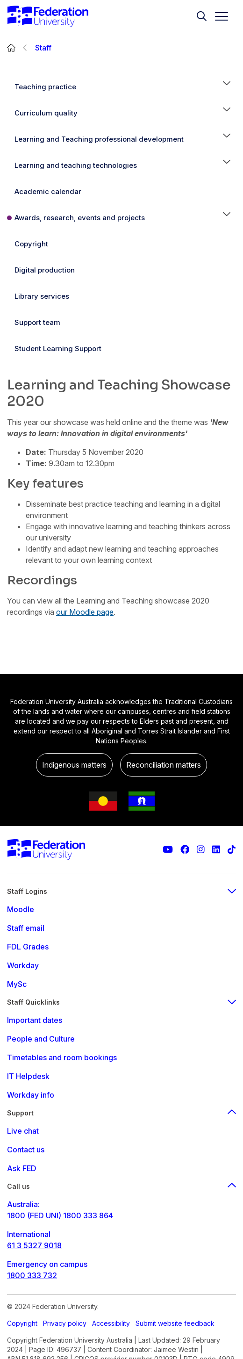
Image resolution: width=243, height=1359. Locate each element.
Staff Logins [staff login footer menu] (121, 891)
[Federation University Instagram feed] (201, 849)
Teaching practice (45, 86)
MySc (17, 984)
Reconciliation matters (163, 764)
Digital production (44, 270)
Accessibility (111, 1323)
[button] (226, 87)
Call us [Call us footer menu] (121, 1186)
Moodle (20, 909)
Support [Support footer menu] (121, 1113)
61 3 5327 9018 (34, 1245)
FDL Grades (28, 946)
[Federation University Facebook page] (184, 849)
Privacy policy (64, 1323)
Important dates (34, 1020)
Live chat (23, 1131)
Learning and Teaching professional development (99, 139)
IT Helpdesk (28, 1076)
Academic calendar (47, 191)
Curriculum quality (46, 112)
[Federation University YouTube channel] (168, 849)
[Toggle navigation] (217, 16)
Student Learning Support (57, 348)
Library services (41, 296)
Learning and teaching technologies (75, 165)
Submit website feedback (175, 1323)
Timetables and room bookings (62, 1057)
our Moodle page (85, 612)
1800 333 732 (32, 1275)
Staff (43, 47)
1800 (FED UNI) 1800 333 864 (60, 1215)
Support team (37, 322)
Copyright (31, 243)
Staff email (25, 928)
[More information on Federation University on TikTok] (232, 849)
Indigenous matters (74, 764)
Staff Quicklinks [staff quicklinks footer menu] (121, 1002)
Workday (23, 965)
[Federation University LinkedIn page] (216, 849)
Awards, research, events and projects (79, 217)
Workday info (30, 1095)
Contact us (25, 1149)
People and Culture (41, 1038)
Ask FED (21, 1168)
